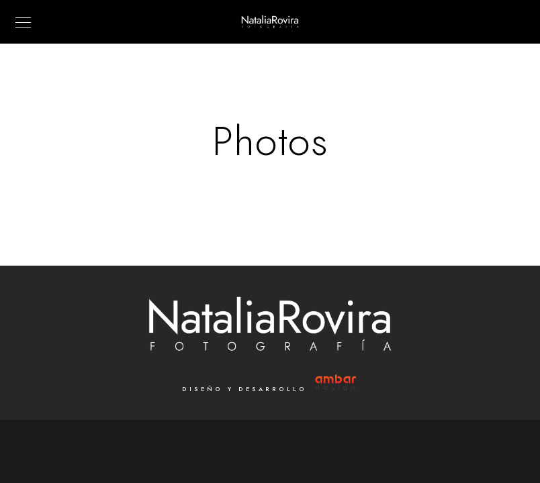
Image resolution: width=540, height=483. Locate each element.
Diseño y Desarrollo (270, 389)
